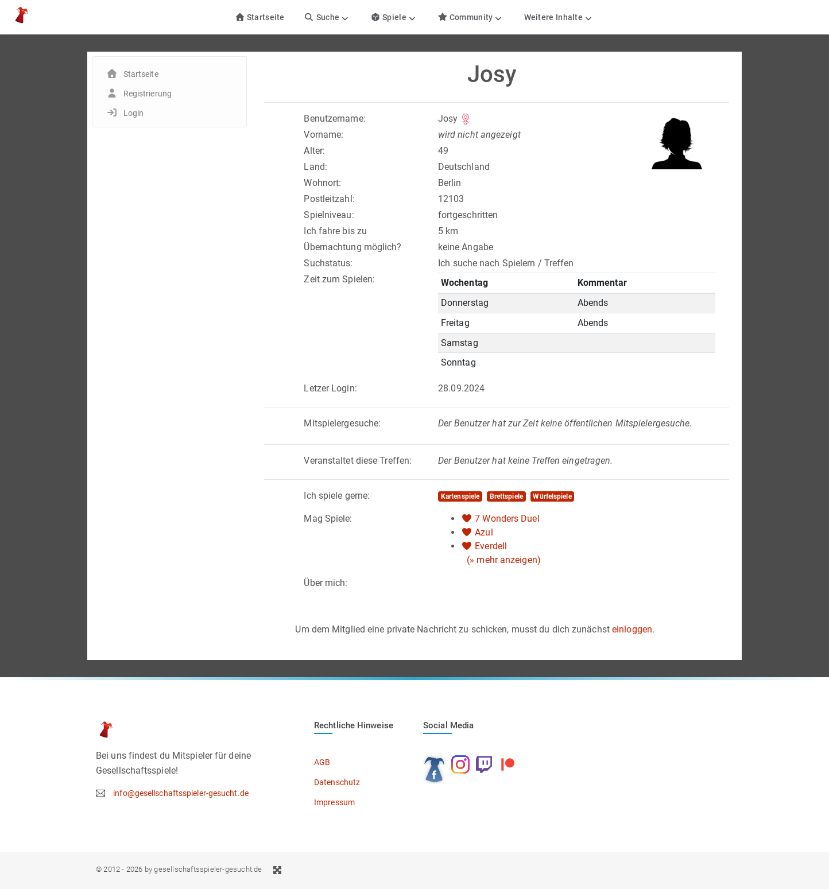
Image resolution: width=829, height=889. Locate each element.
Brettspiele (506, 496)
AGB (322, 762)
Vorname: (323, 134)
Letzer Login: (330, 388)
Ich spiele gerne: (337, 495)
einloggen (632, 629)
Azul (484, 532)
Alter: (314, 150)
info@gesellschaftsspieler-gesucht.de (181, 793)
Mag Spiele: (328, 518)
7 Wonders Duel (507, 518)
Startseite (260, 17)
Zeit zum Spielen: (339, 279)
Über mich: (325, 582)
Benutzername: (334, 118)
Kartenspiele (460, 496)
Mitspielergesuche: (342, 423)
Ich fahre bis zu (335, 231)
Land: (315, 166)
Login (133, 113)
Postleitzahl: (329, 198)
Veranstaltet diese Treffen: (358, 460)
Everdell (491, 546)
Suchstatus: (328, 263)
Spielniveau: (329, 214)
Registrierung (147, 93)
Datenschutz (337, 782)
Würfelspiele (552, 496)
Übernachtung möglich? (352, 247)
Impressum (334, 802)
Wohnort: (322, 182)
